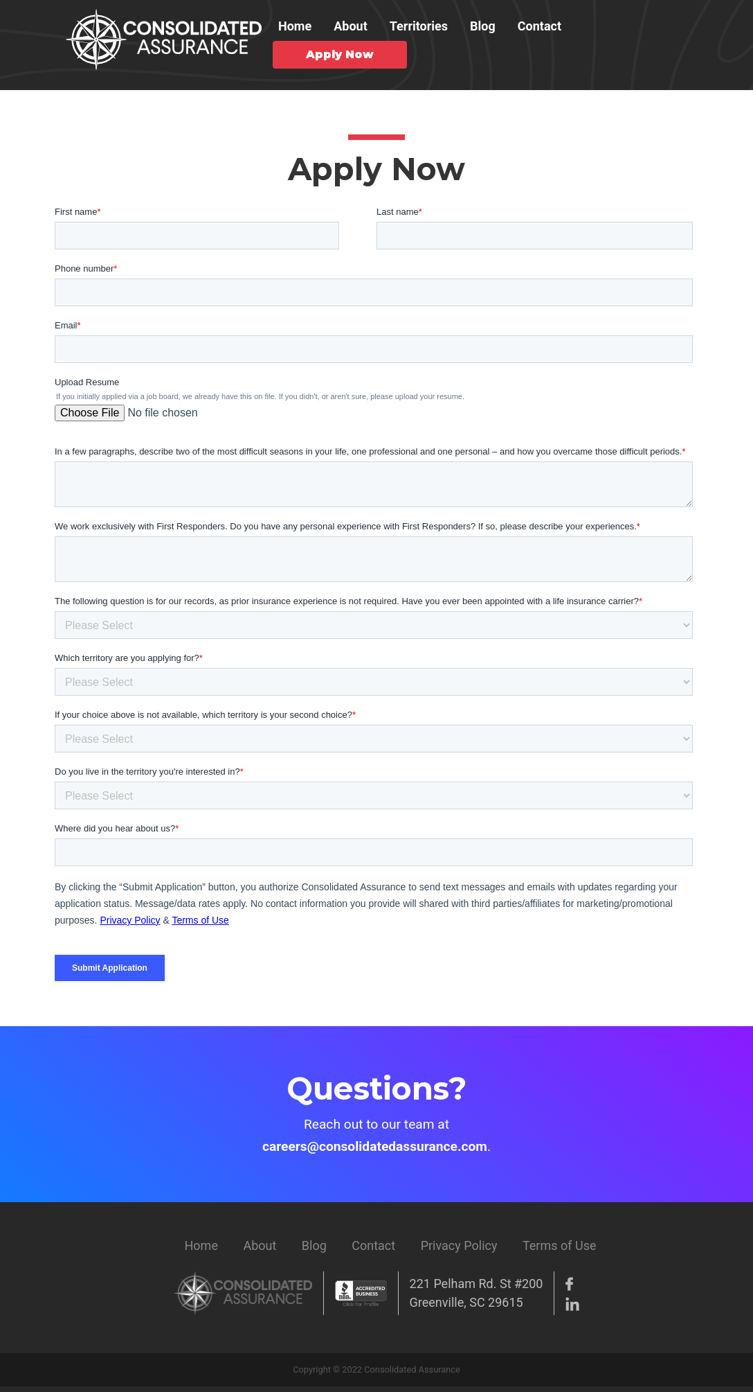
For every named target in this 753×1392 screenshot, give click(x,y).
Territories (419, 26)
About (351, 26)
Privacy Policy (459, 1245)
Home (294, 26)
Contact (539, 26)
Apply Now (340, 54)
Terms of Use (560, 1245)
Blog (483, 26)
